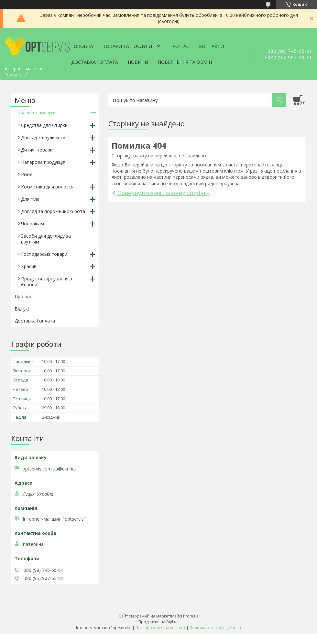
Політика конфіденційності (215, 627)
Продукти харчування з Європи (46, 282)
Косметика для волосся (47, 187)
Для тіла (30, 199)
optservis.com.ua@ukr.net (49, 469)
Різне (26, 174)
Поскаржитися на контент (160, 627)
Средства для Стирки (44, 125)
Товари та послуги (127, 46)
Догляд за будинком (43, 137)
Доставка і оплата (94, 62)
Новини (138, 62)
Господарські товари (44, 254)
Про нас (179, 46)
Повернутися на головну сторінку (163, 193)
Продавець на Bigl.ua (158, 622)
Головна (82, 46)
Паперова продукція (43, 162)
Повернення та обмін (185, 62)
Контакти (211, 46)
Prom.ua (191, 616)
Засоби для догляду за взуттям (46, 239)
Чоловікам (32, 224)
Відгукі (22, 309)
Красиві (29, 266)
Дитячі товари (37, 150)
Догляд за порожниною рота (53, 211)
